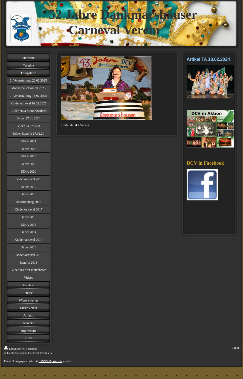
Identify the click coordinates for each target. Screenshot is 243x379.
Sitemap (32, 348)
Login (235, 347)
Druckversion (14, 348)
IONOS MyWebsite (50, 361)
